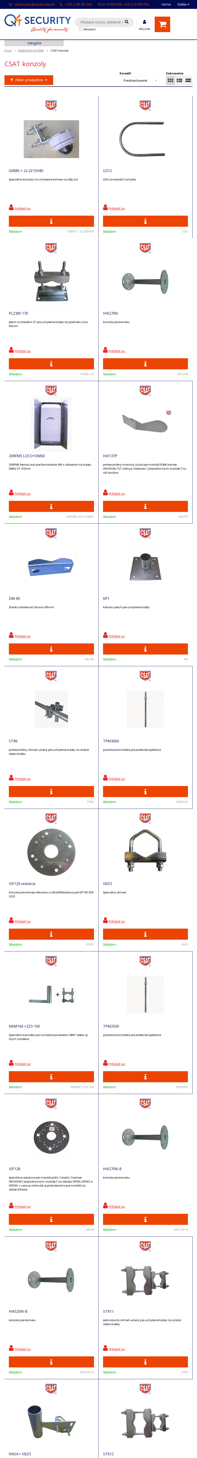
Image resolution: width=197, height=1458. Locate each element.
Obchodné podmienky (70, 1398)
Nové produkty (64, 1338)
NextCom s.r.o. (148, 1448)
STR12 (73, 1069)
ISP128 (133, 771)
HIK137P (135, 323)
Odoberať (173, 1238)
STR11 (133, 920)
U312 (72, 174)
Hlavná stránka (17, 1316)
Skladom (89, 29)
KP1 (71, 472)
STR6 (132, 472)
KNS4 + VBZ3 (20, 1069)
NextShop (78, 1448)
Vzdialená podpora (67, 1346)
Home (166, 4)
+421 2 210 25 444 (78, 4)
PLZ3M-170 (137, 174)
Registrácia (14, 1323)
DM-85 (14, 472)
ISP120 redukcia (81, 621)
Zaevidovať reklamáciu (71, 1405)
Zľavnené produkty (68, 1330)
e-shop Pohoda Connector (111, 1448)
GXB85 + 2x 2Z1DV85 (26, 174)
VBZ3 (132, 621)
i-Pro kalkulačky (65, 1353)
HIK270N (16, 323)
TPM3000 (17, 621)
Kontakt (11, 1331)
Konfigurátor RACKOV (70, 1390)
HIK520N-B (77, 920)
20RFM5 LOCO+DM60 (86, 323)
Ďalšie (183, 4)
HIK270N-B (18, 920)
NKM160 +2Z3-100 (24, 771)
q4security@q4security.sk (35, 4)
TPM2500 (76, 771)
